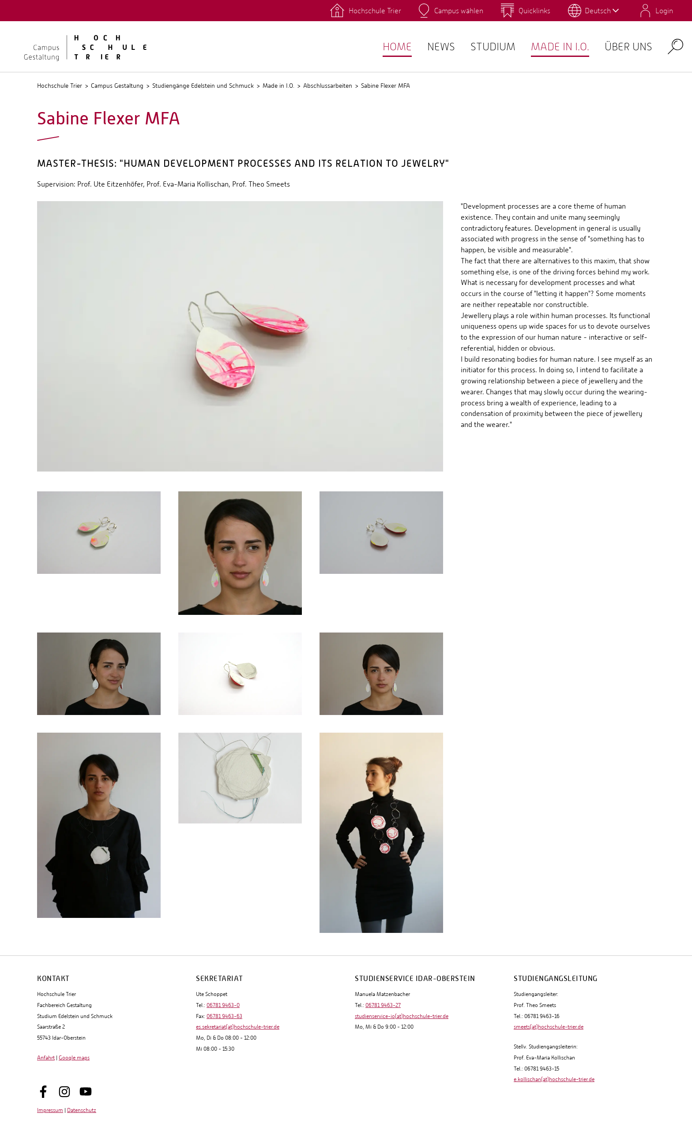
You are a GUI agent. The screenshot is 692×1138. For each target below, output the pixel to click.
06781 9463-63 (224, 1016)
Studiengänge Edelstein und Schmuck (203, 85)
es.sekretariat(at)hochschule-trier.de (237, 1027)
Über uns (627, 46)
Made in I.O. (555, 46)
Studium (484, 46)
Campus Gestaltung (117, 85)
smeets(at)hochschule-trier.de (548, 1027)
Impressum (50, 1110)
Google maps (74, 1058)
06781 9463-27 (383, 1005)
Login (664, 10)
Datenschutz (81, 1110)
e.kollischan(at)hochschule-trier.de (554, 1079)
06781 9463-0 (223, 1005)
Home (384, 46)
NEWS (430, 46)
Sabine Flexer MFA (385, 85)
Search (675, 46)
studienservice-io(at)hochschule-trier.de (401, 1016)
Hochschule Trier (59, 85)
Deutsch (602, 10)
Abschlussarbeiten (327, 85)
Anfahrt (46, 1058)
